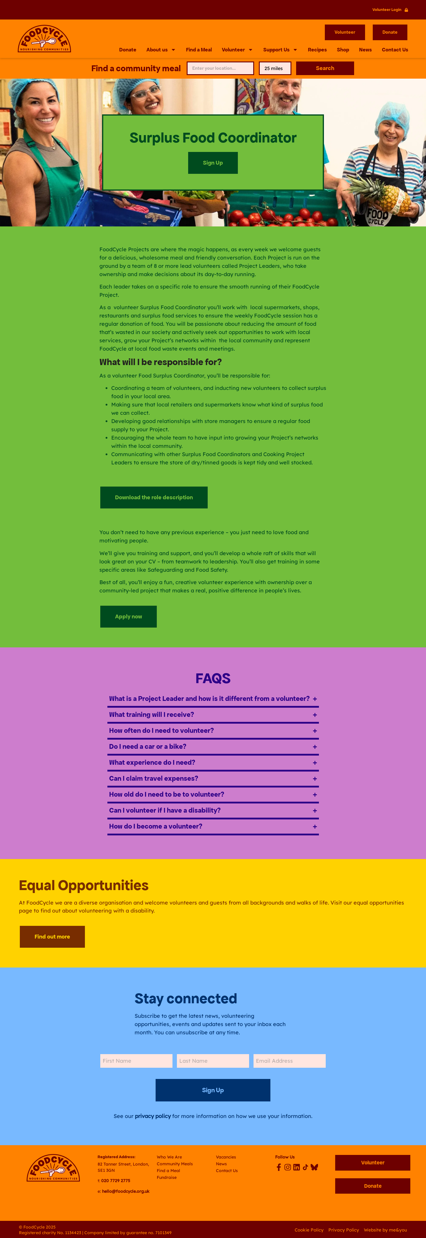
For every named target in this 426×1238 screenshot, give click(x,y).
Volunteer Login (386, 9)
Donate (127, 50)
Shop (343, 50)
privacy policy (153, 1114)
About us (161, 50)
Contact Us (395, 50)
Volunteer (237, 50)
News (365, 50)
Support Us (280, 50)
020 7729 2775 (115, 1179)
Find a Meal (199, 50)
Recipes (317, 50)
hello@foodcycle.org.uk (125, 1190)
